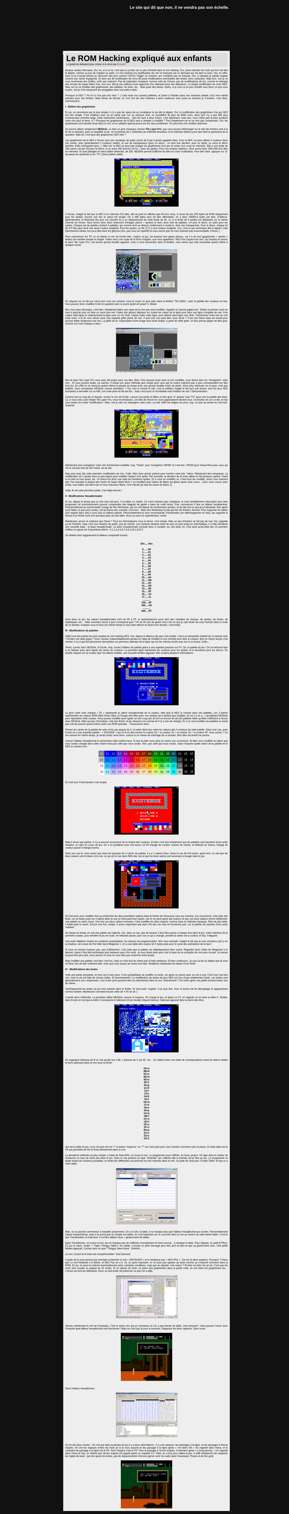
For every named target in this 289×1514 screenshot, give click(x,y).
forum (194, 47)
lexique (147, 47)
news (70, 47)
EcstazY (121, 64)
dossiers (121, 47)
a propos (218, 47)
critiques (94, 47)
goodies (171, 47)
